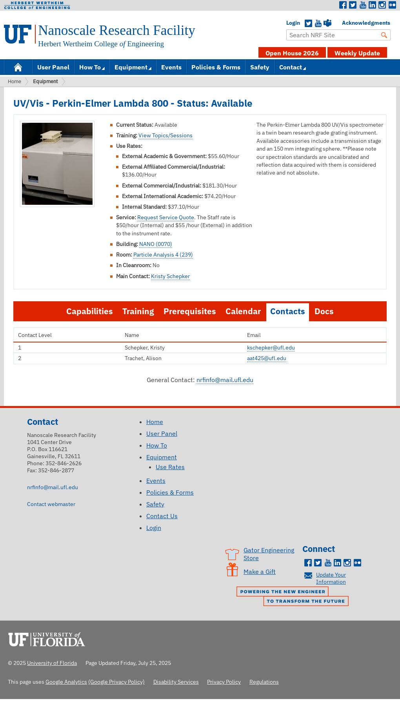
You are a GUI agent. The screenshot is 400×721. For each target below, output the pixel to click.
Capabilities (89, 311)
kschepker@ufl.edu (271, 347)
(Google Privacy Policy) (116, 681)
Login (290, 22)
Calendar (243, 311)
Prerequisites (190, 311)
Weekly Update (357, 53)
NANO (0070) (155, 244)
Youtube (363, 5)
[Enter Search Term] (338, 34)
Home (18, 66)
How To (90, 67)
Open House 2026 (292, 53)
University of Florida (49, 638)
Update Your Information (331, 578)
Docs (324, 311)
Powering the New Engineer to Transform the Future (294, 597)
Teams (327, 23)
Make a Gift (260, 571)
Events (171, 67)
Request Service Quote (165, 217)
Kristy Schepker (170, 276)
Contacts (287, 311)
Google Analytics (66, 681)
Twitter (353, 5)
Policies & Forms (215, 67)
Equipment (131, 67)
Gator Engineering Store (269, 554)
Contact (290, 67)
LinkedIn (372, 5)
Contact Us (162, 516)
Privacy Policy (224, 681)
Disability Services (176, 681)
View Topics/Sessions (165, 135)
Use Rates (170, 467)
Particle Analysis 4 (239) (163, 254)
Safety (259, 67)
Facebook (343, 5)
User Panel (53, 67)
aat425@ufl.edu (266, 358)
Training (138, 311)
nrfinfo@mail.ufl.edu (224, 380)
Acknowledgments (346, 22)
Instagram (382, 5)
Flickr (392, 5)
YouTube (318, 23)
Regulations (264, 681)
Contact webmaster (51, 504)
